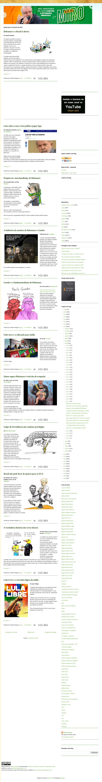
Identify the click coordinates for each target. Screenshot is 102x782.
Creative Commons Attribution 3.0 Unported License (41, 766)
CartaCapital (7, 382)
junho (66, 343)
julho (66, 341)
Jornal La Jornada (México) (68, 627)
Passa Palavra (64, 669)
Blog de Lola (64, 537)
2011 (64, 471)
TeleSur (63, 710)
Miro (62, 227)
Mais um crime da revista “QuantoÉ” (70, 248)
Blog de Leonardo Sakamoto (68, 534)
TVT (62, 715)
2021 (64, 321)
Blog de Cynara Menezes (67, 509)
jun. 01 (68, 438)
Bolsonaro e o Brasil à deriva (16, 31)
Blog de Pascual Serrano (67, 559)
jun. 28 (68, 350)
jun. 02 (68, 435)
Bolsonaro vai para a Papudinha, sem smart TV (73, 273)
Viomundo (64, 726)
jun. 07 (68, 396)
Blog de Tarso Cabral (66, 575)
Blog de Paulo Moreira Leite (68, 562)
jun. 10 (68, 391)
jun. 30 (68, 345)
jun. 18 (68, 374)
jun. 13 (68, 384)
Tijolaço (6, 184)
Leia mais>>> (7, 74)
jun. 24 (68, 360)
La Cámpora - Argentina (67, 636)
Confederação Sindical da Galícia (69, 592)
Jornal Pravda (64, 633)
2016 (64, 459)
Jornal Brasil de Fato (66, 622)
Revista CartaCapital (66, 691)
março (66, 446)
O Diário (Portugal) (66, 647)
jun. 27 (68, 352)
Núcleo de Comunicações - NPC (69, 644)
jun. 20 (68, 369)
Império (63, 218)
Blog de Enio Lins (66, 518)
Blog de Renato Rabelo (67, 564)
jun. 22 (68, 365)
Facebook (63, 170)
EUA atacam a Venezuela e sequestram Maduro (73, 259)
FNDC (63, 611)
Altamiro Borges (67, 732)
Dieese (63, 608)
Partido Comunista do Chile (68, 663)
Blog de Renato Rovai (66, 567)
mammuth (50, 778)
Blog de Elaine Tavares (67, 515)
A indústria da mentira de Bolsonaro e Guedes (24, 230)
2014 (64, 463)
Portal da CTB (65, 677)
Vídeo (62, 240)
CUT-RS (47, 338)
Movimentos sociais (66, 229)
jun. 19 (68, 372)
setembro (67, 336)
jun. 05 (68, 401)
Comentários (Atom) (33, 638)
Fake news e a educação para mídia (19, 335)
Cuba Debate (64, 600)
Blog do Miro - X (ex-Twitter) (68, 173)
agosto (66, 338)
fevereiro (67, 448)
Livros (63, 221)
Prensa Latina (64, 680)
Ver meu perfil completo (67, 737)
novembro (67, 331)
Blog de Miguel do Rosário (68, 553)
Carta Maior (47, 533)
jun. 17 (68, 377)
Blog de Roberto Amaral (67, 573)
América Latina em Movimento (69, 493)
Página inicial (31, 632)
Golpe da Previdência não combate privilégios (24, 427)
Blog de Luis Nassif (66, 545)
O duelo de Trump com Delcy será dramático (72, 262)
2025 (64, 312)
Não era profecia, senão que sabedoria (70, 257)
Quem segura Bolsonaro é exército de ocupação (24, 376)
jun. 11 (68, 389)
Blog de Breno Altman (67, 507)
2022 (64, 319)
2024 (64, 314)
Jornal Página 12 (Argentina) (68, 630)
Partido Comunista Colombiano (69, 658)
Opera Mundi (64, 652)
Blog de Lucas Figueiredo (67, 540)
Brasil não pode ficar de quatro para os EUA (23, 474)
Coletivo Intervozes (66, 586)
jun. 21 (68, 367)
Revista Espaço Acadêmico (68, 693)
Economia (64, 213)
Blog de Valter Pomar (66, 578)
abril (66, 443)
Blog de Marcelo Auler (67, 551)
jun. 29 (68, 348)
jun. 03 (68, 433)
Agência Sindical (65, 490)
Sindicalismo (64, 238)
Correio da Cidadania (66, 597)
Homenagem (64, 216)
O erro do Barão (65, 251)
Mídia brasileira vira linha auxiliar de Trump (72, 267)
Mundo (63, 232)
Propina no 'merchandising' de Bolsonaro (22, 178)
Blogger (63, 778)
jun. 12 (68, 386)
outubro (67, 333)
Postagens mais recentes (11, 632)
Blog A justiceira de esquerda (68, 498)
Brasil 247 (64, 581)
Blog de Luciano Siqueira (67, 542)
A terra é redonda (65, 487)
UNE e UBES (64, 721)
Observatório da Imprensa (67, 649)
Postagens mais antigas (50, 632)
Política (63, 235)
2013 (64, 466)
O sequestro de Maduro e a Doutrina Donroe (72, 254)
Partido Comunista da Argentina (69, 660)
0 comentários (27, 78)
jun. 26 (68, 355)
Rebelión (63, 682)
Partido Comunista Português (68, 666)
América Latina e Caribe (67, 205)
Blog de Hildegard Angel (67, 526)
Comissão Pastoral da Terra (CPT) (69, 589)
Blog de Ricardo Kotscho (67, 570)
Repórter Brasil (65, 688)
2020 (64, 324)
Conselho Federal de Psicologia (69, 594)
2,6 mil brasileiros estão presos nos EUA (71, 270)
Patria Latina (64, 671)
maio (66, 441)
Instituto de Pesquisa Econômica (69, 619)
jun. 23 (68, 362)
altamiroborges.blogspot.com (18, 768)
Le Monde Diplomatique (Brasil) (69, 638)
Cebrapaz (63, 584)
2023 (64, 317)
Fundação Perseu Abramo (67, 616)
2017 (64, 456)
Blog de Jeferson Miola (67, 529)
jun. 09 (68, 394)
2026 (64, 309)
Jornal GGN (53, 286)
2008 (64, 478)
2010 (64, 473)
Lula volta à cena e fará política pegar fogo (23, 126)
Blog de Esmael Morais (67, 520)
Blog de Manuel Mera (66, 548)
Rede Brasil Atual (10, 431)
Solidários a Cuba (65, 704)
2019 (64, 326)
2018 (64, 454)
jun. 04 (68, 431)
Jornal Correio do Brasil (67, 625)
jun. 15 (68, 379)
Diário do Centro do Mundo (68, 606)
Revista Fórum (65, 696)
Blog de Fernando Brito (67, 523)
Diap (62, 603)
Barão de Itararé (65, 496)
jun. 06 (68, 399)
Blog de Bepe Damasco (67, 504)
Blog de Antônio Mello (67, 501)
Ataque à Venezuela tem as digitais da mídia (72, 265)
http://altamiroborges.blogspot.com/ (43, 770)
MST (62, 641)
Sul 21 (63, 707)
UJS (62, 718)
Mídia (62, 224)
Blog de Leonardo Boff (67, 531)
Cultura (63, 210)
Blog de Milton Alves (66, 556)
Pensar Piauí (64, 674)
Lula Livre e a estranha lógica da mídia (21, 580)
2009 (64, 476)
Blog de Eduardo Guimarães (68, 512)
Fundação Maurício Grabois (68, 614)
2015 (64, 461)
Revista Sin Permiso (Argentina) (69, 699)
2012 (64, 468)
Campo (63, 207)
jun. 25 (68, 357)
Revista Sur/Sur (65, 702)
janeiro (67, 451)
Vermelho (51, 234)
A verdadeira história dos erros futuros (21, 528)
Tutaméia (6, 481)
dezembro (67, 328)
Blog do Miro (5, 766)
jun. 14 (68, 382)
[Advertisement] (31, 101)
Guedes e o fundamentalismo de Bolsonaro (22, 282)
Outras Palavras (65, 655)
